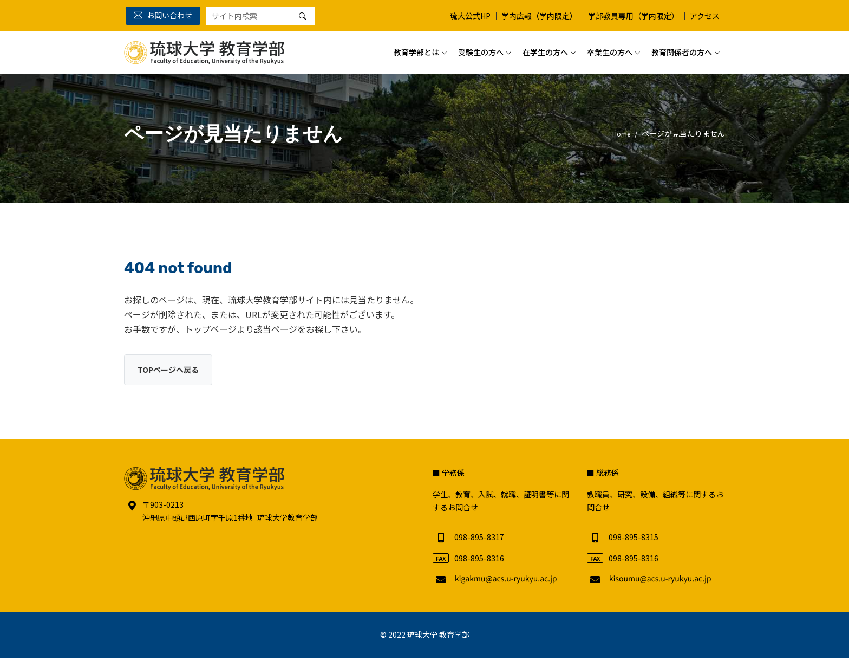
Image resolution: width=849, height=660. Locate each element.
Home (619, 133)
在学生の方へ (545, 48)
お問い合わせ (163, 15)
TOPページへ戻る (172, 370)
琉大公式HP (470, 15)
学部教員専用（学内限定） (633, 15)
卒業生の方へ (609, 48)
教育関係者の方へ (681, 48)
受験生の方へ (481, 48)
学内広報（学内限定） (539, 15)
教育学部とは (416, 48)
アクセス (705, 15)
